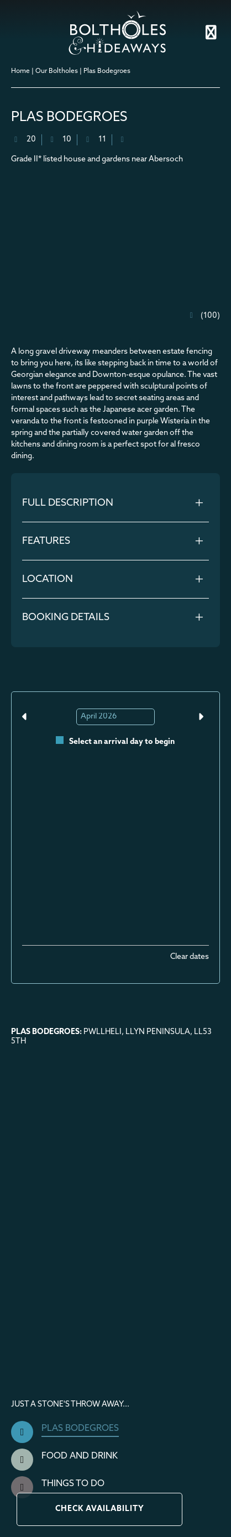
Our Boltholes (56, 71)
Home (20, 71)
